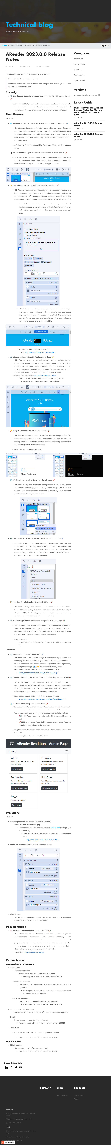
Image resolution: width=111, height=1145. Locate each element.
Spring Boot (55, 828)
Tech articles (79, 75)
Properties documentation (45, 375)
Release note (44, 66)
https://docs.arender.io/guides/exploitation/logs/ (38, 673)
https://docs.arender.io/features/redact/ (39, 352)
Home (4, 45)
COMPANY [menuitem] (46, 1088)
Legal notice (42, 1140)
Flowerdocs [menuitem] (78, 1095)
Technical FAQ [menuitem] (62, 1095)
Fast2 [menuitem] (76, 1099)
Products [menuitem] (80, 1088)
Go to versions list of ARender (87, 95)
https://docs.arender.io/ (34, 952)
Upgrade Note (79, 80)
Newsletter (78, 59)
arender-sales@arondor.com (20, 1103)
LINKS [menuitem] (60, 1088)
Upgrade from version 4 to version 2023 (42, 840)
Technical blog (16, 45)
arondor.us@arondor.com (18, 1120)
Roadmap (78, 70)
